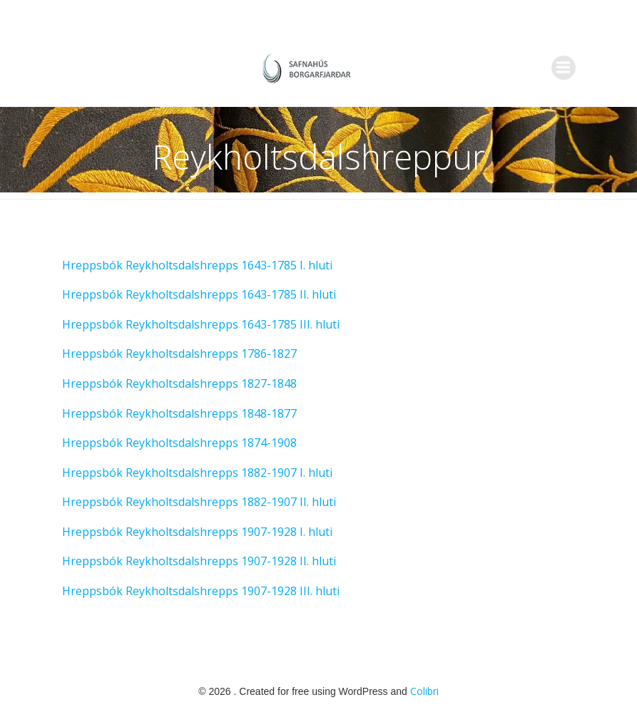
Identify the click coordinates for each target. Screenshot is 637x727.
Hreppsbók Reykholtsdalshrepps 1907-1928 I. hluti (197, 532)
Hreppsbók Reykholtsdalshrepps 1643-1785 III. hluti (201, 324)
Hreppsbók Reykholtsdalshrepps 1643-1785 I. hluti (197, 265)
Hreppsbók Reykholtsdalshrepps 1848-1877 (179, 413)
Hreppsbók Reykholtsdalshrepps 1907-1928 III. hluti (201, 591)
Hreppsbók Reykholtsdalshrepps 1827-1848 (179, 383)
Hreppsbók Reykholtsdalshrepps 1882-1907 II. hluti (199, 502)
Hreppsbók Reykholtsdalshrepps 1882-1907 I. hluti (197, 472)
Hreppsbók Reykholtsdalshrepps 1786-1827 (179, 353)
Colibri (424, 691)
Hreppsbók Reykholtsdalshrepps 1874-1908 (179, 442)
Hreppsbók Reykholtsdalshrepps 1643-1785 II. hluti (200, 294)
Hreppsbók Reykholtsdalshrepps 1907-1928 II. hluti (199, 561)
